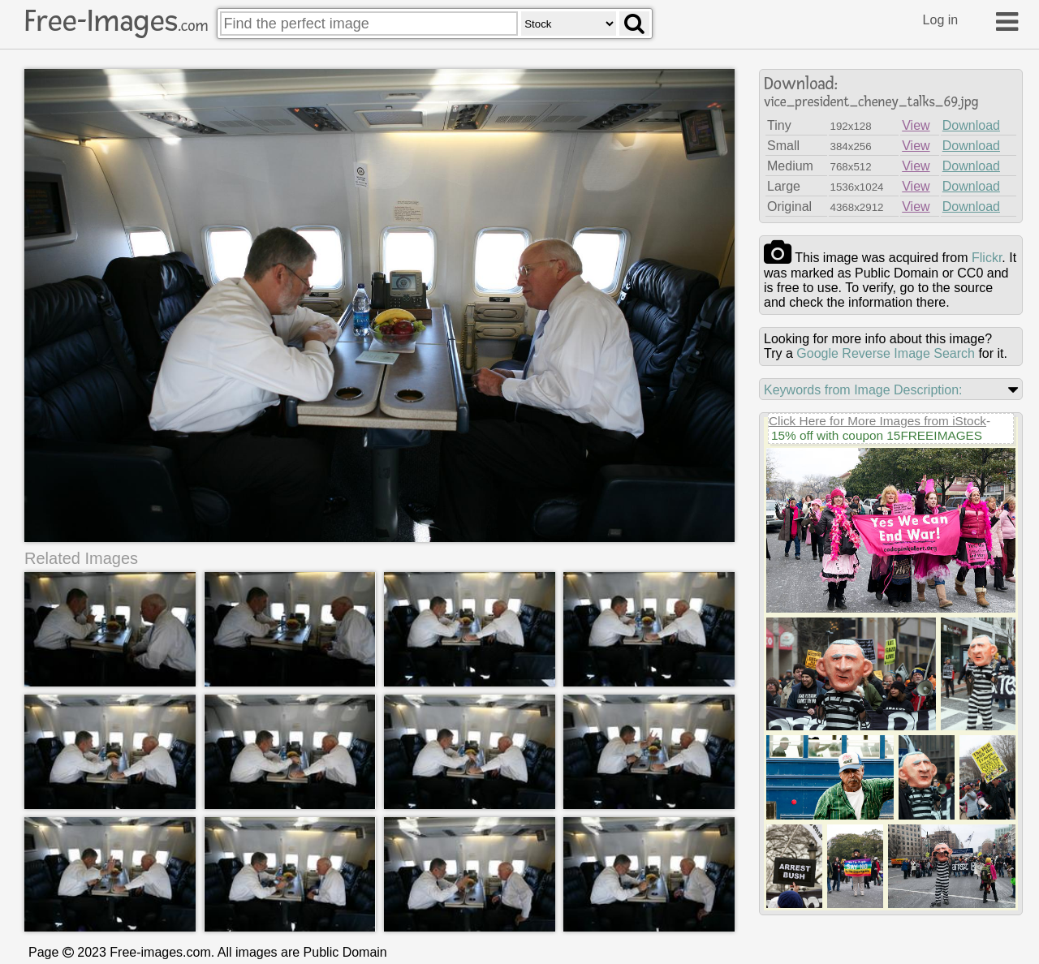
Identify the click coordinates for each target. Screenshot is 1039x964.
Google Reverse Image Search (885, 353)
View (915, 125)
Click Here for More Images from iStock (877, 421)
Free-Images (116, 21)
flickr (987, 258)
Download (971, 125)
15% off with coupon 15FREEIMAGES (876, 435)
